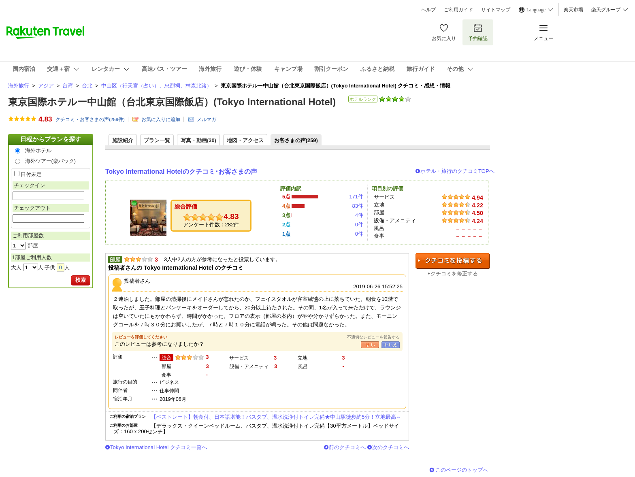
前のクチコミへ (347, 447)
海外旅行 (18, 86)
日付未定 (31, 174)
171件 (356, 197)
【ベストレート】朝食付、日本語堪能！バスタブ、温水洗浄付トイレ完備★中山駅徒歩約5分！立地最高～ (276, 417)
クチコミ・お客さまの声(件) (90, 119)
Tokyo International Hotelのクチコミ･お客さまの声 (181, 171)
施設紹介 (122, 140)
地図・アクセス (245, 140)
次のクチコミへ (390, 447)
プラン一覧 (157, 140)
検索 (80, 280)
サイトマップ (495, 10)
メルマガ (206, 119)
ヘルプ (428, 10)
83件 (357, 206)
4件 (359, 215)
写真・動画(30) (198, 140)
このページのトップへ (461, 470)
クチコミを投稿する (453, 261)
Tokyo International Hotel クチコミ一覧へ (158, 447)
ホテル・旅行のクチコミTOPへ (457, 171)
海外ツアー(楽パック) (50, 161)
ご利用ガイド (458, 10)
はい (370, 344)
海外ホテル (38, 150)
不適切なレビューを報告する (373, 337)
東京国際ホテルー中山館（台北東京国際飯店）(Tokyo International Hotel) (172, 101)
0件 (359, 224)
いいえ (390, 344)
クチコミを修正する (454, 273)
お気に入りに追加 (160, 119)
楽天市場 (573, 10)
